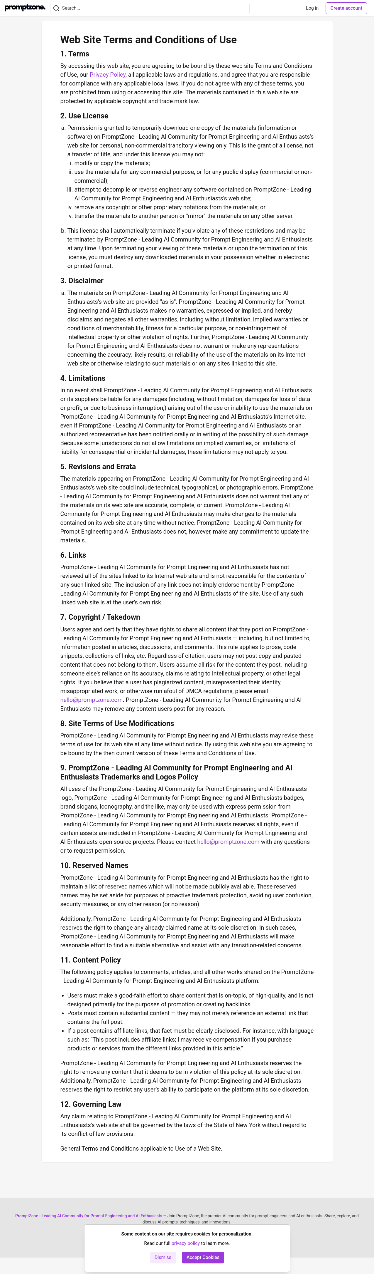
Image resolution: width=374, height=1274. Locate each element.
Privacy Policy (108, 74)
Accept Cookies (203, 1257)
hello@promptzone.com (91, 699)
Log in (312, 8)
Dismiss (163, 1257)
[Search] (56, 8)
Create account (346, 8)
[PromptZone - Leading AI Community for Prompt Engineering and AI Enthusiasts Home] (25, 8)
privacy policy (186, 1243)
